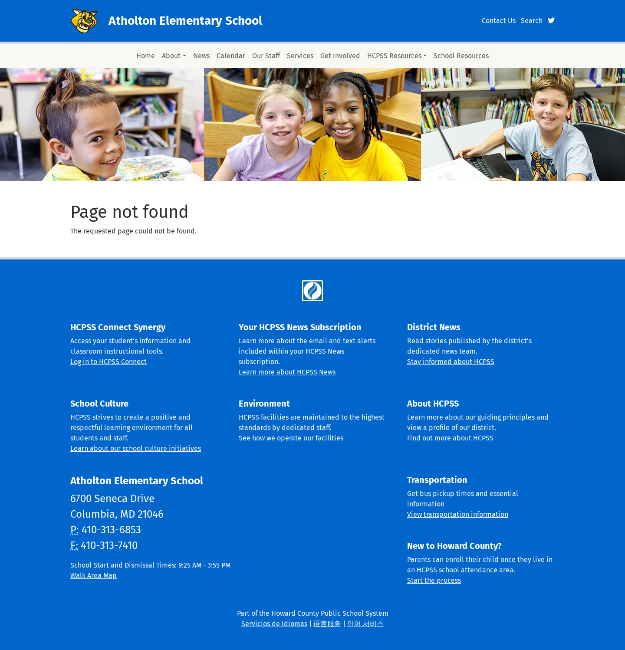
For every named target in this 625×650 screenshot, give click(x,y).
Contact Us (499, 20)
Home (145, 56)
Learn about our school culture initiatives (135, 448)
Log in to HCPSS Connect (108, 362)
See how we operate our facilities (291, 438)
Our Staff (266, 56)
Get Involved (340, 56)
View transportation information (457, 514)
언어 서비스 (365, 624)
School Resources (461, 56)
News (201, 56)
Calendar (231, 56)
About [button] (171, 56)
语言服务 (327, 624)
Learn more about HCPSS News (287, 372)
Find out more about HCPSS (450, 438)
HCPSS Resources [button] (394, 56)
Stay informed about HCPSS (450, 362)
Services (300, 56)
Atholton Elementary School (185, 20)
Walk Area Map (93, 575)
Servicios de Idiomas (274, 624)
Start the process (434, 580)
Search (532, 20)
